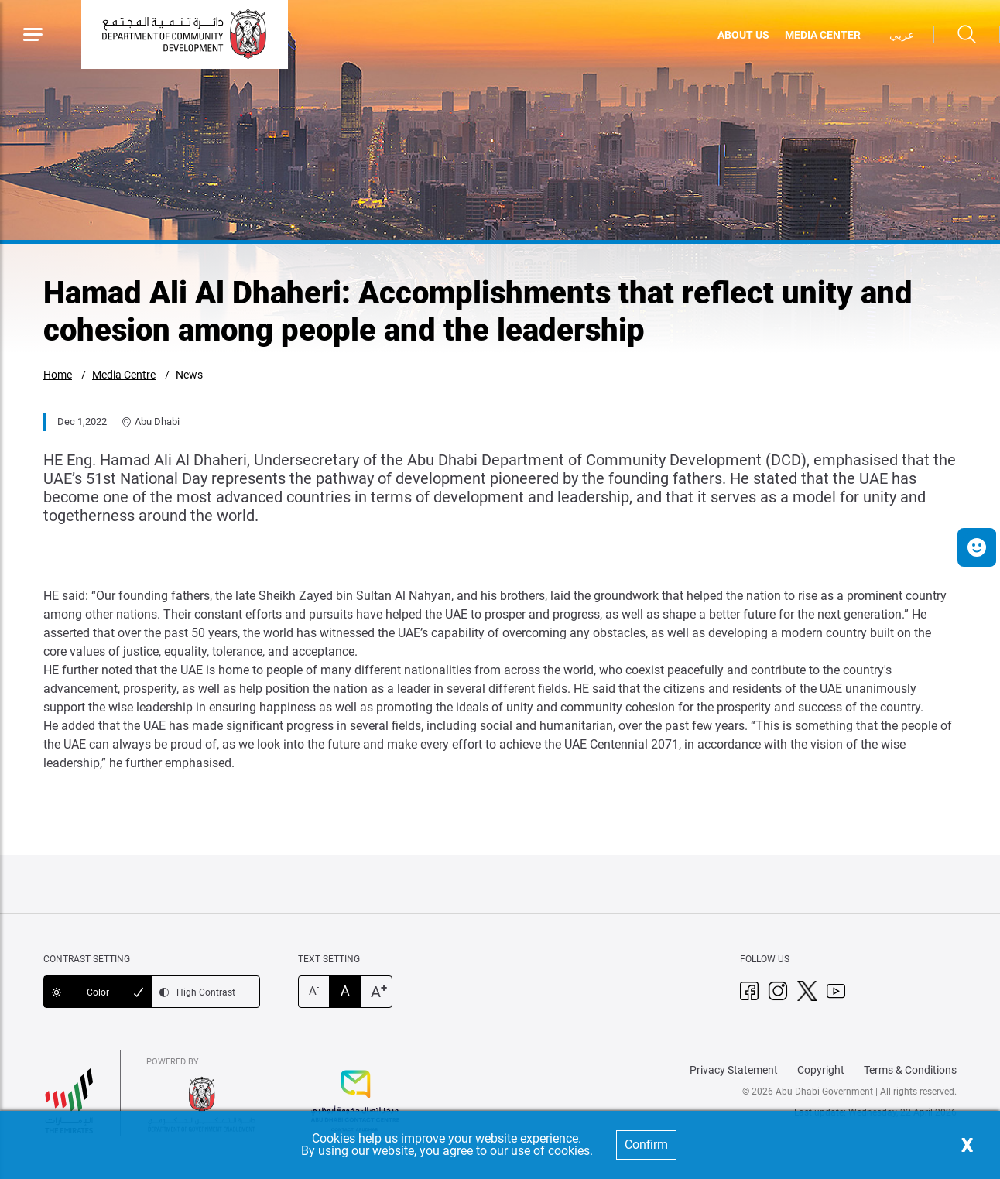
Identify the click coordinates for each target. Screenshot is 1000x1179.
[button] (976, 547)
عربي (901, 35)
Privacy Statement (734, 1070)
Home (57, 374)
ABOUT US (743, 35)
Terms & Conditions (910, 1070)
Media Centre (124, 374)
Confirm (646, 1144)
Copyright (820, 1070)
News (189, 374)
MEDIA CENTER (823, 35)
